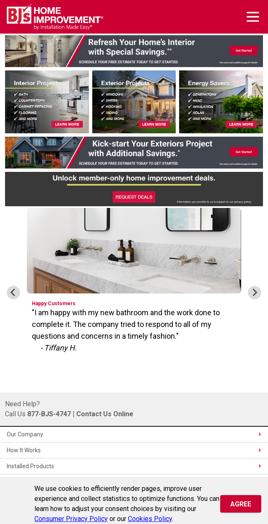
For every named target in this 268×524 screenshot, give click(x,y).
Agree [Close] (240, 504)
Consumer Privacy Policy (71, 519)
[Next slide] (254, 292)
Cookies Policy (150, 519)
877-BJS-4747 (49, 414)
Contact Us (94, 414)
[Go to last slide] (13, 292)
